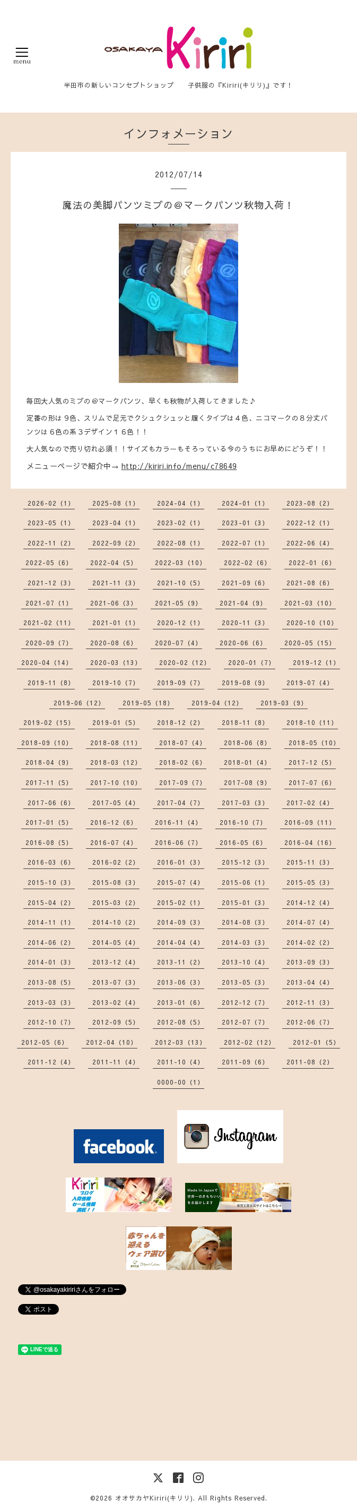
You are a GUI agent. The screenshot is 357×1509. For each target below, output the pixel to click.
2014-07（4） (310, 922)
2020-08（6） (113, 642)
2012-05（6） (44, 1042)
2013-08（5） (51, 982)
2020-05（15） (310, 642)
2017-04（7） (180, 802)
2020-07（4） (178, 642)
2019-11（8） (51, 682)
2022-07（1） (245, 543)
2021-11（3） (116, 582)
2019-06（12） (79, 702)
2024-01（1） (245, 503)
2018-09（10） (47, 742)
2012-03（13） (180, 1042)
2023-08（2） (310, 503)
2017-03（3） (245, 802)
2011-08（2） (310, 1062)
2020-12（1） (180, 622)
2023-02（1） (180, 522)
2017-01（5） (49, 822)
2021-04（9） (243, 603)
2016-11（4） (178, 822)
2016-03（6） (51, 862)
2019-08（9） (245, 682)
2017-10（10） (116, 782)
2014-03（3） (245, 942)
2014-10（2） (116, 922)
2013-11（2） (180, 962)
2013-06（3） (180, 982)
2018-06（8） (247, 742)
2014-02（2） (310, 942)
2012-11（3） (310, 1002)
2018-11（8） (245, 722)
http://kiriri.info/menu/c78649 (179, 466)
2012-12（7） (245, 1002)
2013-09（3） (310, 962)
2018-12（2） (180, 722)
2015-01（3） (245, 902)
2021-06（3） (113, 603)
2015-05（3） (310, 882)
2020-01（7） (251, 662)
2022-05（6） (49, 562)
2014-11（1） (51, 922)
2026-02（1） (51, 503)
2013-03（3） (51, 1002)
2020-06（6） (243, 642)
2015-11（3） (310, 862)
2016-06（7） (178, 842)
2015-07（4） (180, 882)
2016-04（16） (310, 842)
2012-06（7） (310, 1022)
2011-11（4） (116, 1062)
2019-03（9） (284, 702)
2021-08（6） (310, 582)
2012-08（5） (180, 1022)
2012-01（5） (316, 1042)
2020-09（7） (49, 642)
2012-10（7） (51, 1022)
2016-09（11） (310, 822)
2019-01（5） (116, 722)
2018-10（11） (312, 722)
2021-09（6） (245, 582)
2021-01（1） (116, 622)
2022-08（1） (180, 543)
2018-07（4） (182, 742)
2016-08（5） (49, 842)
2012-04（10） (111, 1042)
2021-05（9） (178, 603)
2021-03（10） (310, 603)
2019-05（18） (148, 702)
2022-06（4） (310, 543)
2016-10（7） (243, 822)
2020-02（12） (185, 662)
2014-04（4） (180, 942)
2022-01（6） (312, 562)
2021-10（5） (180, 582)
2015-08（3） (116, 882)
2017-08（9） (247, 782)
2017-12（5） (312, 762)
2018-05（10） (314, 742)
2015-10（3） (51, 882)
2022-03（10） (180, 562)
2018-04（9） (49, 762)
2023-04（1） (116, 522)
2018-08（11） (116, 742)
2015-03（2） (116, 902)
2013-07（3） (116, 982)
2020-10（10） (312, 622)
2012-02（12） (249, 1042)
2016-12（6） (113, 822)
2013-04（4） (310, 982)
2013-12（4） (116, 962)
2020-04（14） (47, 662)
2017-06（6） (51, 802)
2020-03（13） (116, 662)
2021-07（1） (49, 603)
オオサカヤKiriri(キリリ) (154, 1498)
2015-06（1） (245, 882)
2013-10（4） (245, 962)
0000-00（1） (180, 1082)
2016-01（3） (180, 862)
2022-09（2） (116, 543)
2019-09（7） (180, 682)
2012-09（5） (116, 1022)
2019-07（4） (310, 682)
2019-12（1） (316, 662)
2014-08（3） (245, 922)
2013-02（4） (116, 1002)
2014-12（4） (310, 902)
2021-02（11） (49, 622)
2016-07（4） (113, 842)
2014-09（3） (180, 922)
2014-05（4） (116, 942)
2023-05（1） (51, 522)
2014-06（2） (51, 942)
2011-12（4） (51, 1062)
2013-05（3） (245, 982)
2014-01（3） (51, 962)
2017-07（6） (312, 782)
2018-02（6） (182, 762)
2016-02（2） (116, 862)
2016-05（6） (243, 842)
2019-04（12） (217, 702)
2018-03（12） (116, 762)
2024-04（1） (180, 503)
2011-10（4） (180, 1062)
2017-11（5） (49, 782)
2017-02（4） (310, 802)
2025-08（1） (116, 503)
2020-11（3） (245, 622)
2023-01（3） (245, 522)
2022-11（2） (51, 543)
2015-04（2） (51, 902)
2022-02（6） (247, 562)
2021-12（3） (51, 582)
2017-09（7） (182, 782)
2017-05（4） (116, 802)
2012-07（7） (245, 1022)
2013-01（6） (180, 1002)
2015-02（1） (180, 902)
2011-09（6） (245, 1062)
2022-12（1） (310, 522)
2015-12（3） (245, 862)
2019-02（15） (49, 722)
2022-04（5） (113, 562)
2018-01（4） (247, 762)
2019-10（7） (116, 682)
